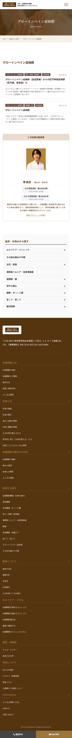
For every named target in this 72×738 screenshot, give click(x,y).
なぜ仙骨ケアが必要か (12, 593)
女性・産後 (36, 264)
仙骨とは (7, 401)
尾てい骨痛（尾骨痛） (12, 514)
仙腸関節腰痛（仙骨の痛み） (14, 495)
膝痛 (4, 526)
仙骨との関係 (8, 471)
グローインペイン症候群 (13, 544)
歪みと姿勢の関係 (10, 420)
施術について (10, 561)
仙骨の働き (7, 414)
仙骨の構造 (7, 408)
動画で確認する (9, 625)
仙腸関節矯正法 (9, 619)
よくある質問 (8, 394)
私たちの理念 (8, 669)
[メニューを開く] (66, 4)
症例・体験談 (10, 642)
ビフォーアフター (10, 649)
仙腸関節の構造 (9, 459)
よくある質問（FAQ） (12, 702)
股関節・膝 (36, 279)
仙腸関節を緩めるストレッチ (14, 613)
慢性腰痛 (6, 501)
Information (9, 694)
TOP (4, 39)
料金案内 (6, 587)
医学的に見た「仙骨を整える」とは (17, 439)
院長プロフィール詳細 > (36, 215)
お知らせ (6, 708)
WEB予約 (54, 734)
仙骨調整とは (10, 362)
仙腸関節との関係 (10, 376)
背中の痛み (36, 286)
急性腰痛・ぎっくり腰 (12, 508)
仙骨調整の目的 (9, 370)
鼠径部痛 (36, 306)
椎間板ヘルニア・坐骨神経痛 (20, 271)
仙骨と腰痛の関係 (10, 426)
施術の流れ (7, 568)
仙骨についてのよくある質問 (14, 445)
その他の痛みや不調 (15, 257)
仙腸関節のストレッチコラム (14, 631)
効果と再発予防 (9, 388)
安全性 (5, 581)
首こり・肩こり (36, 300)
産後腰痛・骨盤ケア (11, 532)
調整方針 (6, 574)
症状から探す (10, 488)
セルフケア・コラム (13, 599)
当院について (10, 662)
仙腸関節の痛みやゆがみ (15, 452)
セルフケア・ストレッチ (36, 250)
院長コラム (7, 682)
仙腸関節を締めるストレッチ (14, 607)
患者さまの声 (8, 655)
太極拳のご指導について (13, 688)
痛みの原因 (7, 465)
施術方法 (6, 382)
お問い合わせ (8, 714)
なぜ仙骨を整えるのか (12, 433)
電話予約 (18, 734)
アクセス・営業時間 (11, 676)
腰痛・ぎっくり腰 (36, 293)
